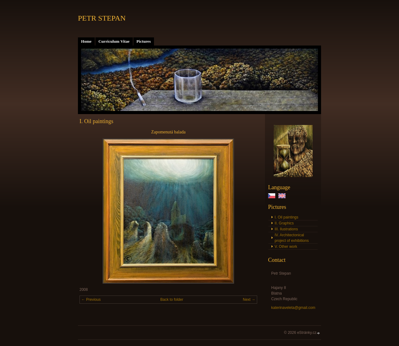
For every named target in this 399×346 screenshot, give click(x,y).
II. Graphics (284, 223)
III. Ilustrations (286, 229)
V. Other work (286, 246)
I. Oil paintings (286, 217)
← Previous (91, 299)
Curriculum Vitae (114, 41)
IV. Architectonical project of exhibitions (292, 238)
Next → (249, 299)
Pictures (144, 41)
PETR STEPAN (102, 18)
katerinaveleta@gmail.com (293, 307)
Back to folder (171, 299)
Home (86, 41)
